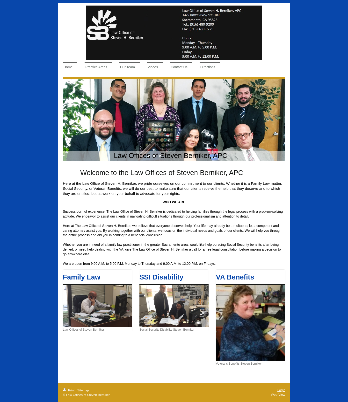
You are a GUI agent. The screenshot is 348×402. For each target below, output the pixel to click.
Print (69, 390)
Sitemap (83, 390)
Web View (278, 394)
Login (281, 390)
